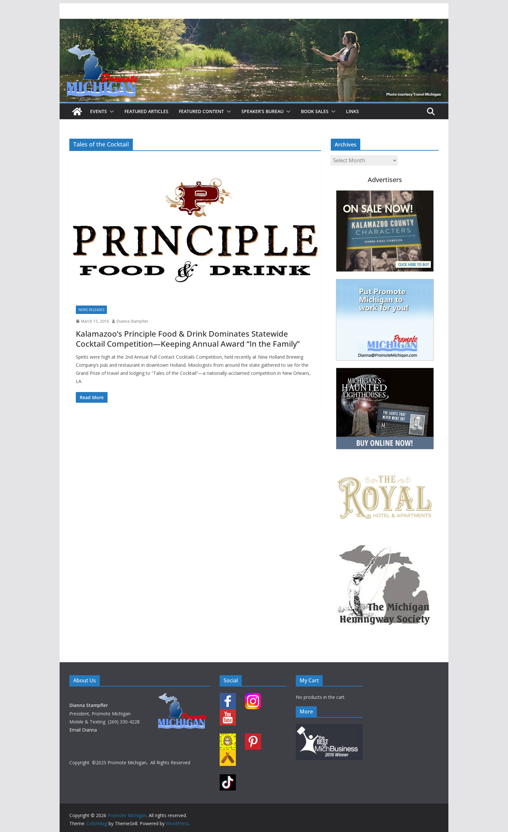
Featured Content (201, 111)
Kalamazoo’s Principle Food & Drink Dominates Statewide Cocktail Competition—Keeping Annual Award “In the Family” (188, 338)
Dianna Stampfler (132, 321)
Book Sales (315, 111)
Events (98, 111)
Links (352, 111)
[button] (110, 111)
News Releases (91, 309)
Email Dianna (83, 730)
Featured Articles (146, 111)
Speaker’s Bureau (262, 111)
